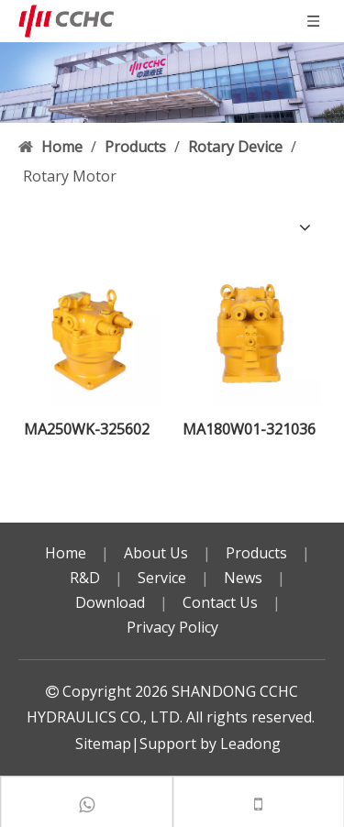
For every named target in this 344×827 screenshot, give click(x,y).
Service (162, 578)
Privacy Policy (172, 627)
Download (110, 602)
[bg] (172, 82)
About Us (156, 553)
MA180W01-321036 (249, 429)
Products (256, 553)
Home (65, 553)
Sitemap (103, 743)
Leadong (250, 743)
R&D (85, 578)
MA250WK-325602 (87, 429)
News (243, 578)
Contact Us (220, 602)
